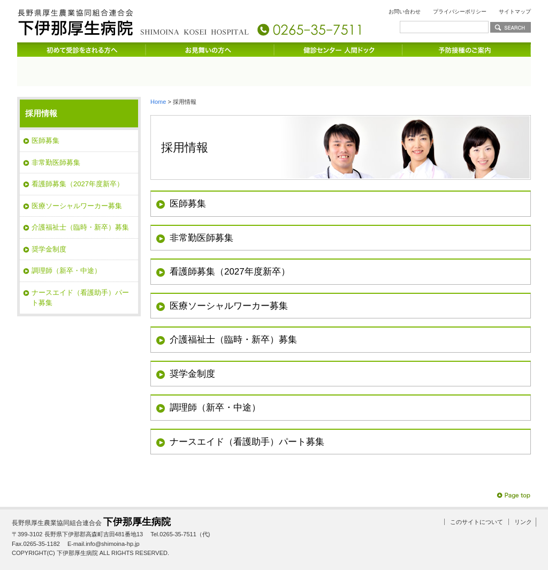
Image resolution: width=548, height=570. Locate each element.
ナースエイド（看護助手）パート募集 (247, 440)
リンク (523, 521)
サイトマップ (515, 11)
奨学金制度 (192, 372)
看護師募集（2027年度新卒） (230, 270)
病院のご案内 (60, 70)
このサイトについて (476, 521)
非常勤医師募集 (201, 236)
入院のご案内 (317, 70)
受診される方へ (231, 70)
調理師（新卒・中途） (215, 406)
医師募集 (188, 202)
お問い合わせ (405, 11)
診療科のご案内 (145, 70)
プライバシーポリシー (459, 11)
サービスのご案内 (402, 70)
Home (158, 100)
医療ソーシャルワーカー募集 (229, 304)
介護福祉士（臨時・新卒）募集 (233, 338)
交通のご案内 (488, 70)
